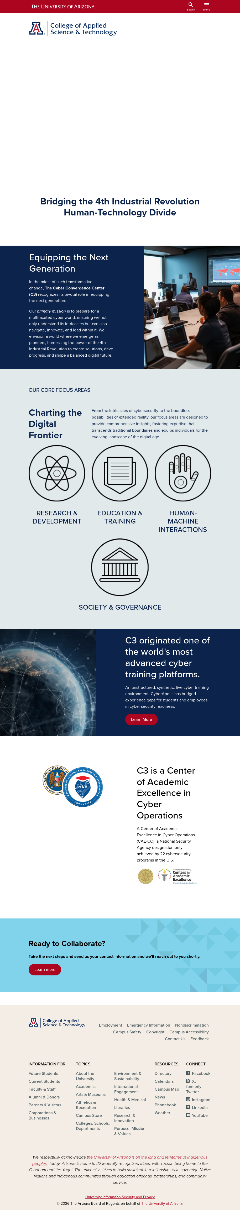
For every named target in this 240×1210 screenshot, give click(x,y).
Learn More (141, 719)
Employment (110, 1025)
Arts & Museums (91, 1094)
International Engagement (126, 1089)
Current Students (44, 1081)
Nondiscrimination (192, 1025)
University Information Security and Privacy (120, 1197)
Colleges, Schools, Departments (93, 1126)
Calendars (164, 1081)
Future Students (43, 1073)
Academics (86, 1086)
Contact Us (175, 1039)
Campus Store (89, 1115)
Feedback (199, 1039)
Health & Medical (130, 1099)
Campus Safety (127, 1032)
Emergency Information (148, 1025)
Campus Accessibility (189, 1032)
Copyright (155, 1032)
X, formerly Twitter (193, 1087)
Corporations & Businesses (42, 1115)
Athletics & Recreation (86, 1105)
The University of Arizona (161, 1203)
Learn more (44, 969)
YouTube (200, 1115)
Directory (163, 1073)
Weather (162, 1113)
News (160, 1097)
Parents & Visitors (45, 1105)
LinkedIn (200, 1107)
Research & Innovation (124, 1118)
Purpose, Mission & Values (129, 1131)
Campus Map (167, 1089)
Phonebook (165, 1105)
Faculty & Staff (42, 1089)
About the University (85, 1076)
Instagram (201, 1099)
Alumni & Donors (44, 1097)
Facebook (201, 1073)
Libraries (122, 1107)
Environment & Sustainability (127, 1076)
